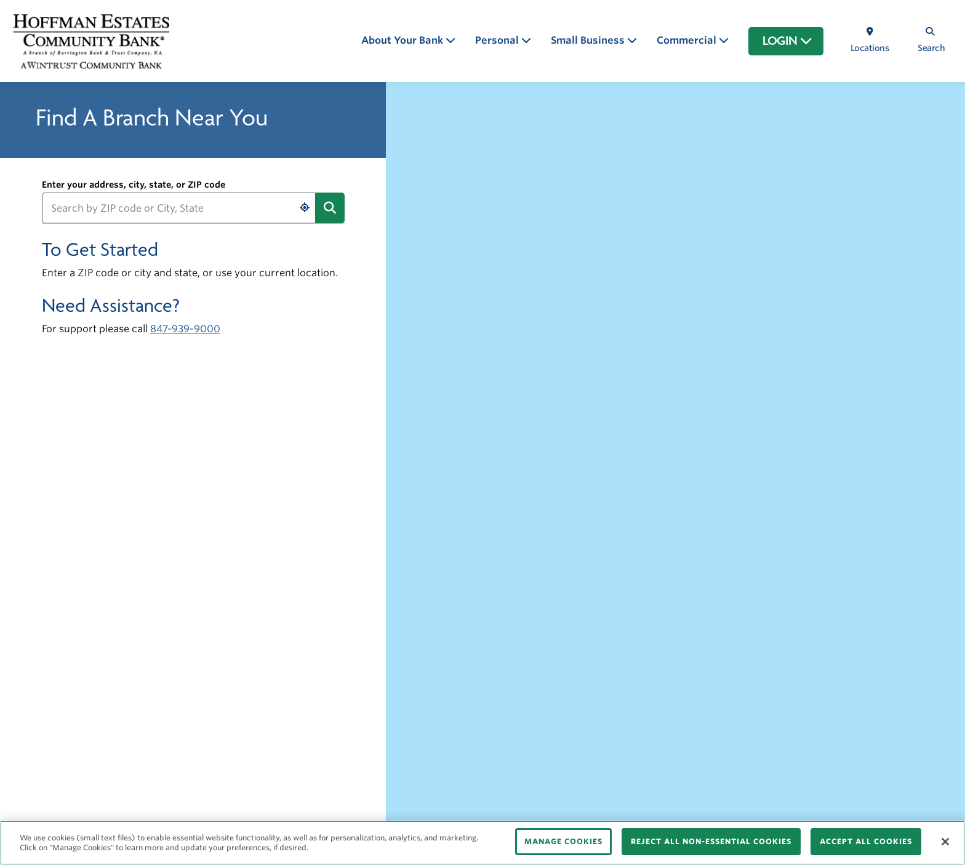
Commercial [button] (688, 40)
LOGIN (787, 41)
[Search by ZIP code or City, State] (179, 208)
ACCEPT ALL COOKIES (866, 841)
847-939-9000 (185, 329)
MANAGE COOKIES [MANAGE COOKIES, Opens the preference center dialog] (563, 841)
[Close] (945, 841)
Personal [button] (498, 40)
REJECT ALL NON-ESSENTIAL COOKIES (711, 841)
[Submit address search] (330, 208)
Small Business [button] (589, 40)
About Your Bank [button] (403, 40)
